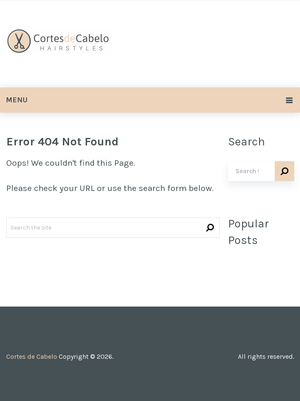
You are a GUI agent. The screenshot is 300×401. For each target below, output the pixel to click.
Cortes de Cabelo (31, 356)
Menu (17, 99)
